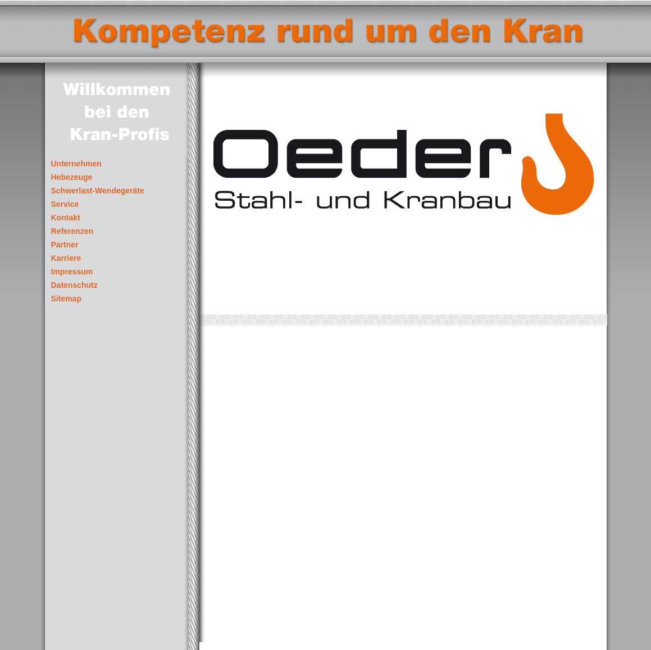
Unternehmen (76, 164)
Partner (65, 245)
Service (65, 204)
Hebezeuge (72, 177)
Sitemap (66, 299)
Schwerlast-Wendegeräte (97, 191)
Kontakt (65, 218)
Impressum (72, 272)
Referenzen (72, 231)
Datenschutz (74, 285)
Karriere (66, 258)
